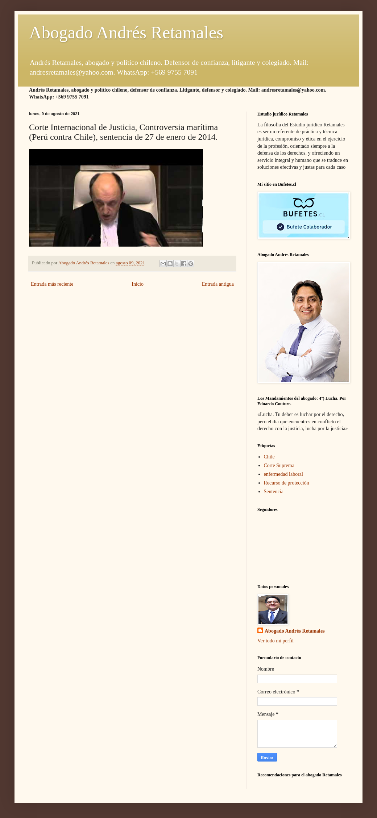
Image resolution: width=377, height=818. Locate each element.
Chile (269, 457)
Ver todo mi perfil (275, 640)
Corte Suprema (279, 465)
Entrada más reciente (52, 284)
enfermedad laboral (283, 474)
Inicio (138, 284)
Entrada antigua (218, 284)
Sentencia (273, 491)
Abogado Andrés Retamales (126, 32)
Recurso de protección (286, 483)
